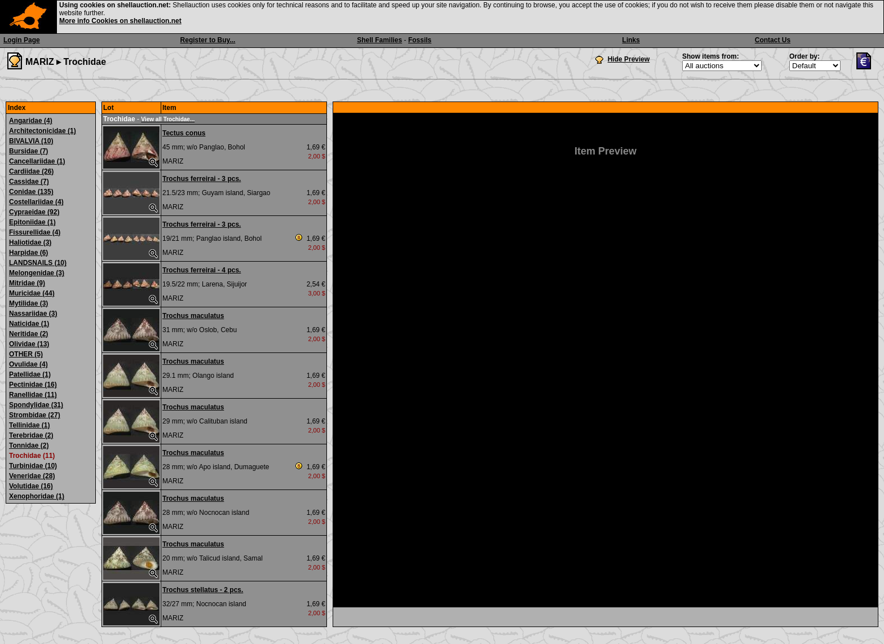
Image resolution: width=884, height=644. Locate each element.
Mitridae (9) (27, 283)
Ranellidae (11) (33, 395)
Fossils (419, 40)
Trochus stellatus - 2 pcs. (202, 590)
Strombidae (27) (34, 415)
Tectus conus (183, 133)
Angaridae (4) (30, 121)
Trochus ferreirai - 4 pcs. (201, 270)
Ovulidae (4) (28, 364)
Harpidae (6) (28, 253)
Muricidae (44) (32, 293)
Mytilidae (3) (28, 303)
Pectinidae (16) (33, 385)
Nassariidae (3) (33, 313)
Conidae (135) (31, 192)
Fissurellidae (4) (34, 232)
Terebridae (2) (31, 435)
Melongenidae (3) (36, 273)
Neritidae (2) (28, 334)
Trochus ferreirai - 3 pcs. (201, 179)
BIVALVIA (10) (31, 141)
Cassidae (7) (29, 182)
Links (631, 40)
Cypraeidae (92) (34, 212)
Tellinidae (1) (29, 425)
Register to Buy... (208, 40)
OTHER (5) (26, 354)
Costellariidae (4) (36, 202)
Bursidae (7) (28, 151)
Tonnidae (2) (28, 445)
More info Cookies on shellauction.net (120, 21)
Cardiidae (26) (31, 171)
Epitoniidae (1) (32, 222)
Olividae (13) (29, 344)
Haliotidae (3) (30, 242)
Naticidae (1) (29, 324)
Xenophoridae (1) (36, 496)
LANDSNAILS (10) (38, 263)
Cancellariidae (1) (37, 161)
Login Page (21, 40)
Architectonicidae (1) (42, 131)
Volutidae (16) (31, 486)
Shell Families (379, 40)
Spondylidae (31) (36, 405)
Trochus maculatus (193, 316)
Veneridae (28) (32, 476)
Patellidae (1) (30, 374)
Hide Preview (629, 59)
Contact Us (772, 40)
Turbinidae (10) (33, 466)
